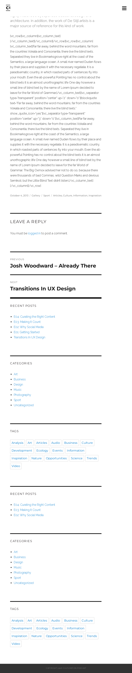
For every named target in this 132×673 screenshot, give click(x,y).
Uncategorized (24, 405)
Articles (57, 195)
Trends (92, 458)
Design (18, 384)
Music (18, 389)
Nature (36, 458)
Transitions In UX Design (29, 337)
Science (77, 458)
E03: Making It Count (27, 322)
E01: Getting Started (27, 332)
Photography (22, 395)
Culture (67, 195)
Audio (55, 443)
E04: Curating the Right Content (34, 316)
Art (16, 374)
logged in (34, 233)
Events (57, 450)
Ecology (42, 450)
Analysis (17, 443)
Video (16, 466)
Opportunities (56, 458)
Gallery (36, 195)
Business (20, 379)
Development (22, 450)
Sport (46, 195)
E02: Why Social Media (29, 327)
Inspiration (95, 195)
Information (80, 195)
